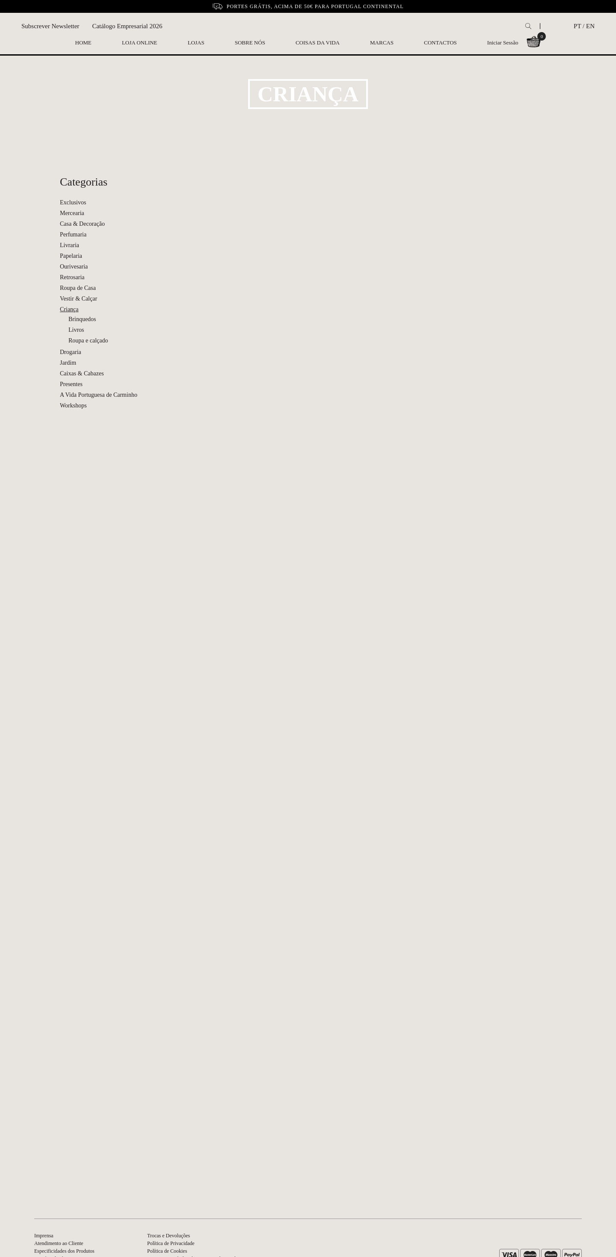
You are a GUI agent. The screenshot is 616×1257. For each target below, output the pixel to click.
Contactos (440, 42)
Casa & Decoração (82, 224)
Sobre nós (250, 42)
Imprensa (43, 1236)
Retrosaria (72, 277)
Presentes (71, 384)
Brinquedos (82, 319)
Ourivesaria (74, 266)
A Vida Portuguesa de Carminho (98, 395)
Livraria (69, 245)
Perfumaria (73, 234)
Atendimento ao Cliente (58, 1243)
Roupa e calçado (88, 340)
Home (83, 42)
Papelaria (71, 256)
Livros (76, 330)
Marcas (382, 42)
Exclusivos (73, 202)
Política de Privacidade (171, 1243)
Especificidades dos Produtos (64, 1251)
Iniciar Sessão (502, 42)
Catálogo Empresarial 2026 (127, 26)
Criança (69, 309)
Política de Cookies (167, 1251)
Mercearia (72, 213)
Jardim (68, 363)
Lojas (196, 42)
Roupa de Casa (78, 288)
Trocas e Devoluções (168, 1236)
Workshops (73, 405)
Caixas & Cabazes (82, 373)
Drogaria (70, 352)
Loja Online (139, 42)
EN (590, 26)
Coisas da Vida (318, 42)
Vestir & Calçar (78, 298)
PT (577, 26)
